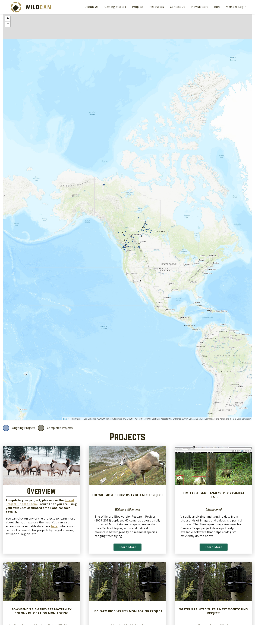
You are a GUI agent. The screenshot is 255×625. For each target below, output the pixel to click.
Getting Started (115, 7)
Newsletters (199, 7)
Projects (137, 7)
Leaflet (66, 419)
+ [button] (8, 19)
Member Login (236, 7)
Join (217, 7)
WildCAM (31, 7)
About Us (92, 7)
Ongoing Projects (23, 428)
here (54, 526)
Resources (156, 7)
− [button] (8, 24)
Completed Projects (60, 428)
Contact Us (177, 7)
